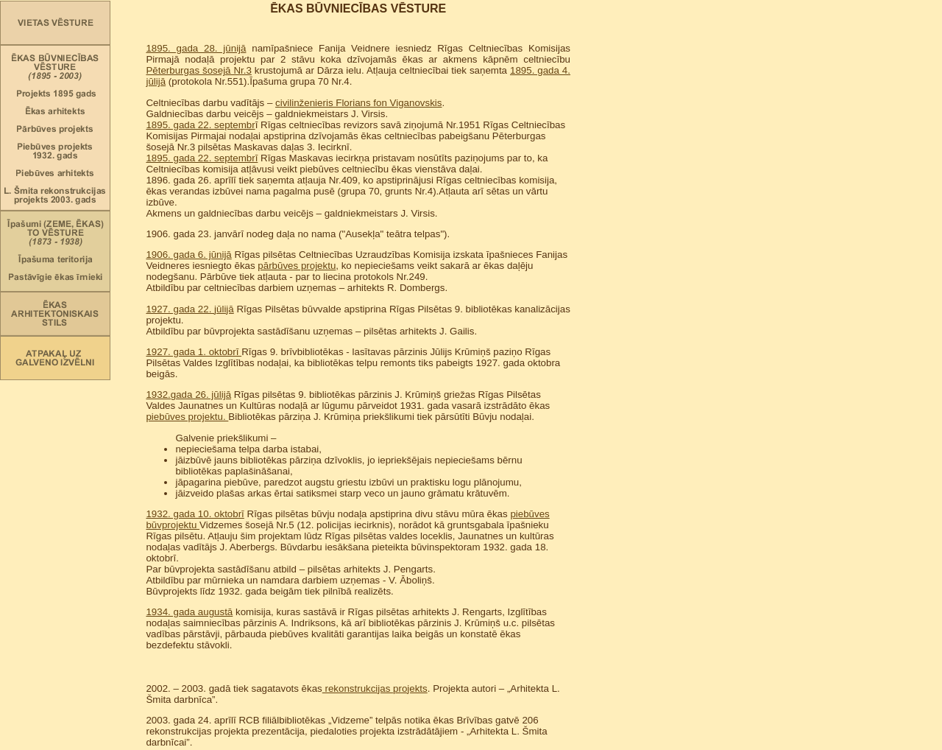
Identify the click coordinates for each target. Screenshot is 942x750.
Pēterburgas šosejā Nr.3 (198, 70)
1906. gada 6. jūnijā (188, 254)
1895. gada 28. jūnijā (196, 48)
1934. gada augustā (189, 611)
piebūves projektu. (187, 416)
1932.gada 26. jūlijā (188, 394)
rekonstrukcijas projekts (375, 688)
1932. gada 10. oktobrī (195, 513)
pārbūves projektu (297, 265)
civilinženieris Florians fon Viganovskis (358, 102)
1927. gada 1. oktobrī (193, 351)
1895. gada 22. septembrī (202, 158)
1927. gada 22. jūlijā (189, 309)
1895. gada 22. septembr (200, 124)
